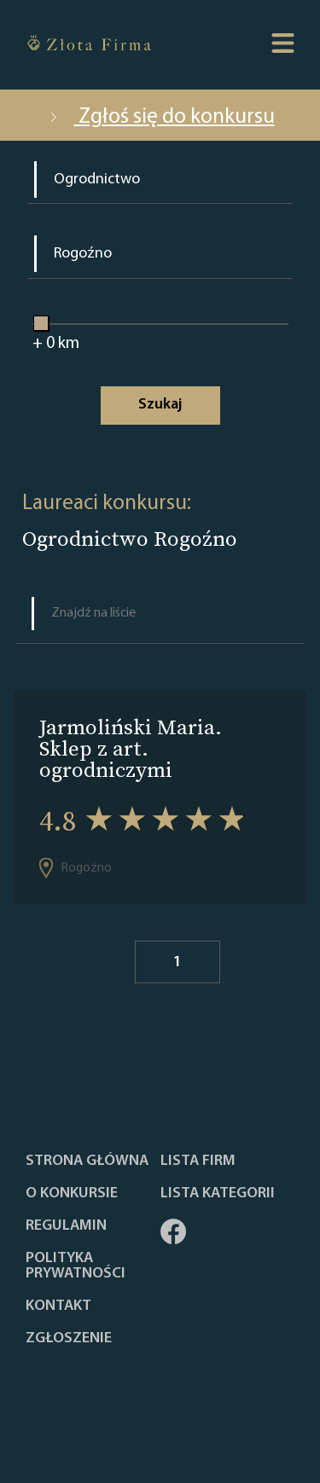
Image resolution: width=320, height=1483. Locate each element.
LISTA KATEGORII (217, 1194)
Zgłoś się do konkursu (160, 117)
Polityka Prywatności (75, 1266)
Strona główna (87, 1161)
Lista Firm (198, 1161)
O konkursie (72, 1194)
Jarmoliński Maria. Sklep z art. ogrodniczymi (130, 748)
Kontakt (58, 1306)
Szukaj (160, 405)
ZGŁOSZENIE (69, 1339)
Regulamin (66, 1226)
